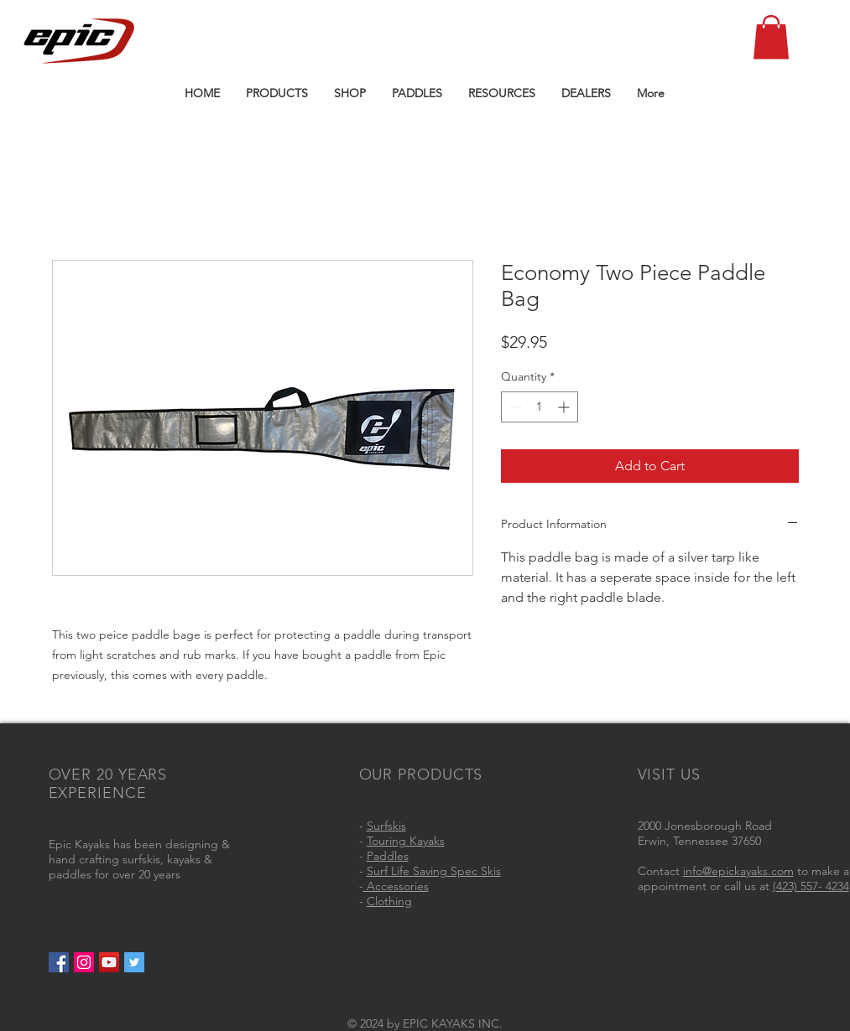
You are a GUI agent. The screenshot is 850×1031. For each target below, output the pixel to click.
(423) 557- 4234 (811, 886)
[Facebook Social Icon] (59, 962)
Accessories (396, 886)
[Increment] (565, 407)
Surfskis (386, 825)
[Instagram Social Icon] (84, 962)
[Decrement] (513, 407)
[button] (771, 37)
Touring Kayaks (406, 840)
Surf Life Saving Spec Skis (434, 870)
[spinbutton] (539, 407)
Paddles (388, 855)
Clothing (389, 901)
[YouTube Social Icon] (109, 962)
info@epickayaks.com (738, 870)
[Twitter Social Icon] (134, 962)
